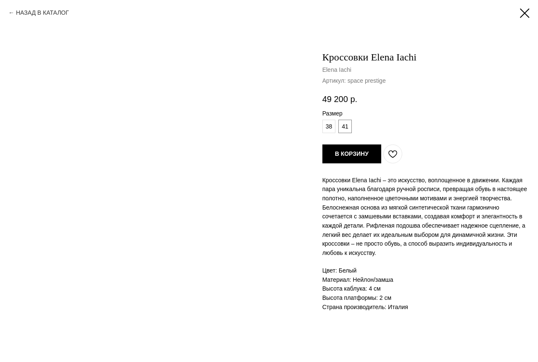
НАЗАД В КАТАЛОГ (42, 12)
